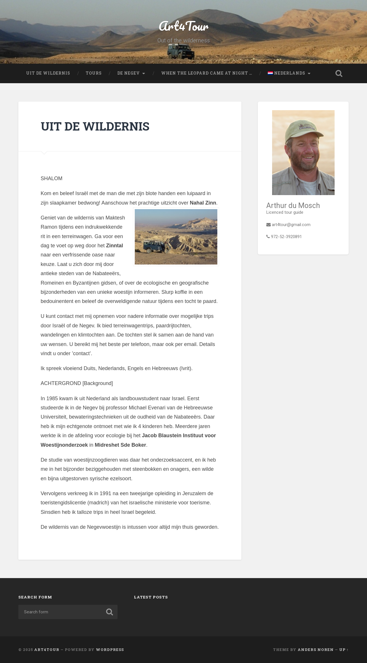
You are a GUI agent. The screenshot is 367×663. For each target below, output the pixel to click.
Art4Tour (183, 25)
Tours (94, 73)
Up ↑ (344, 649)
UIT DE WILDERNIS (48, 73)
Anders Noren (316, 649)
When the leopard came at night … (206, 73)
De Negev (128, 73)
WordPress (110, 649)
